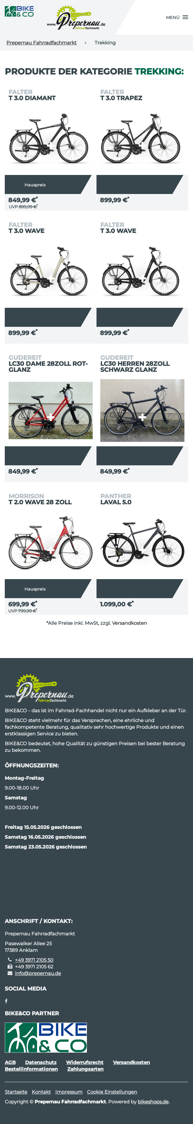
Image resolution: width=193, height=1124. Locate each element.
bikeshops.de (153, 1102)
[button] (177, 17)
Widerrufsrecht (84, 1062)
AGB (10, 1062)
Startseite (16, 1092)
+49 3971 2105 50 (34, 960)
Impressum (69, 1092)
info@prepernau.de (38, 973)
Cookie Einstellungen (112, 1092)
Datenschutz (41, 1062)
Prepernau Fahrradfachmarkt (41, 43)
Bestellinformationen (31, 1069)
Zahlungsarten (85, 1069)
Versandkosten (129, 623)
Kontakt (41, 1092)
